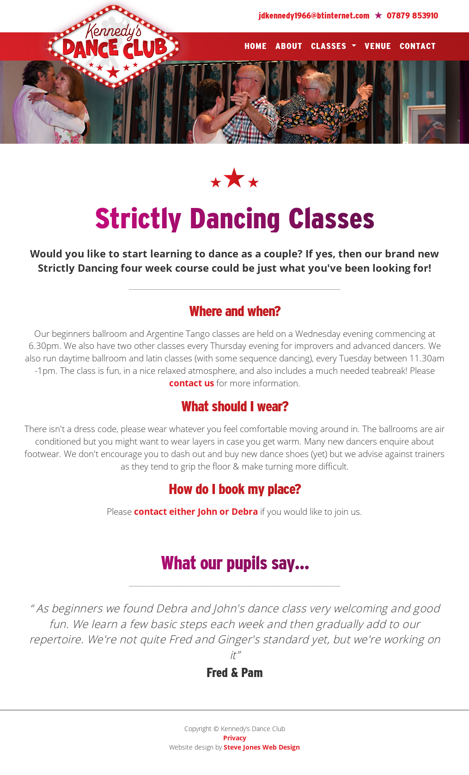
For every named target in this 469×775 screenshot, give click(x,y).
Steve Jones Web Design (262, 747)
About (289, 46)
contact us (191, 383)
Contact (418, 46)
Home (255, 46)
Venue (378, 46)
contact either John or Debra (196, 511)
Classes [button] (330, 46)
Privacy (234, 737)
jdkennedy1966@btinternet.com (314, 15)
